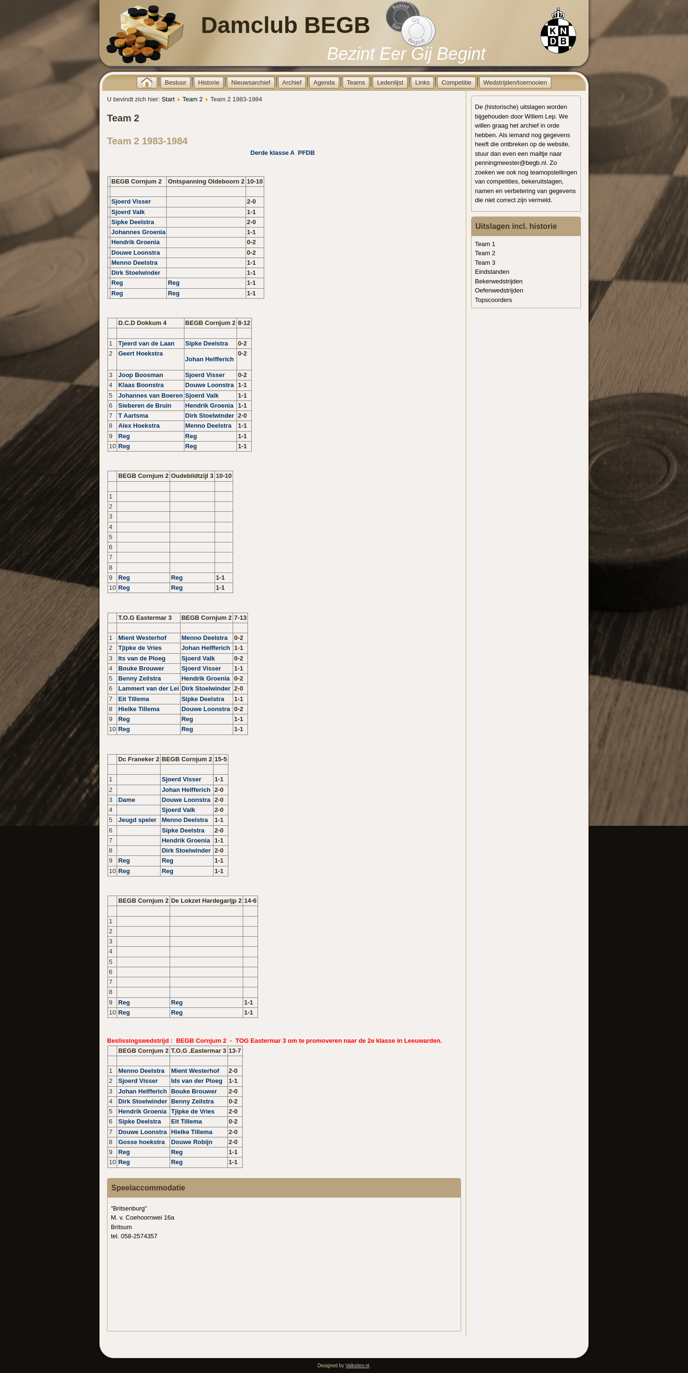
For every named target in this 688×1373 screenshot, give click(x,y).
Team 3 (485, 262)
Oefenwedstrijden (499, 290)
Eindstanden (492, 271)
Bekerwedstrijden (499, 281)
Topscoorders (493, 299)
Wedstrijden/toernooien (515, 82)
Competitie (456, 82)
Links (422, 82)
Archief (291, 82)
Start (167, 99)
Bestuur (175, 82)
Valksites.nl (357, 1365)
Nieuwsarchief (250, 82)
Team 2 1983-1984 (147, 141)
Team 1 (485, 244)
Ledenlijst (390, 82)
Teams (356, 82)
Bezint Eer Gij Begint (406, 54)
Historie (208, 82)
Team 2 (193, 99)
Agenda (324, 82)
